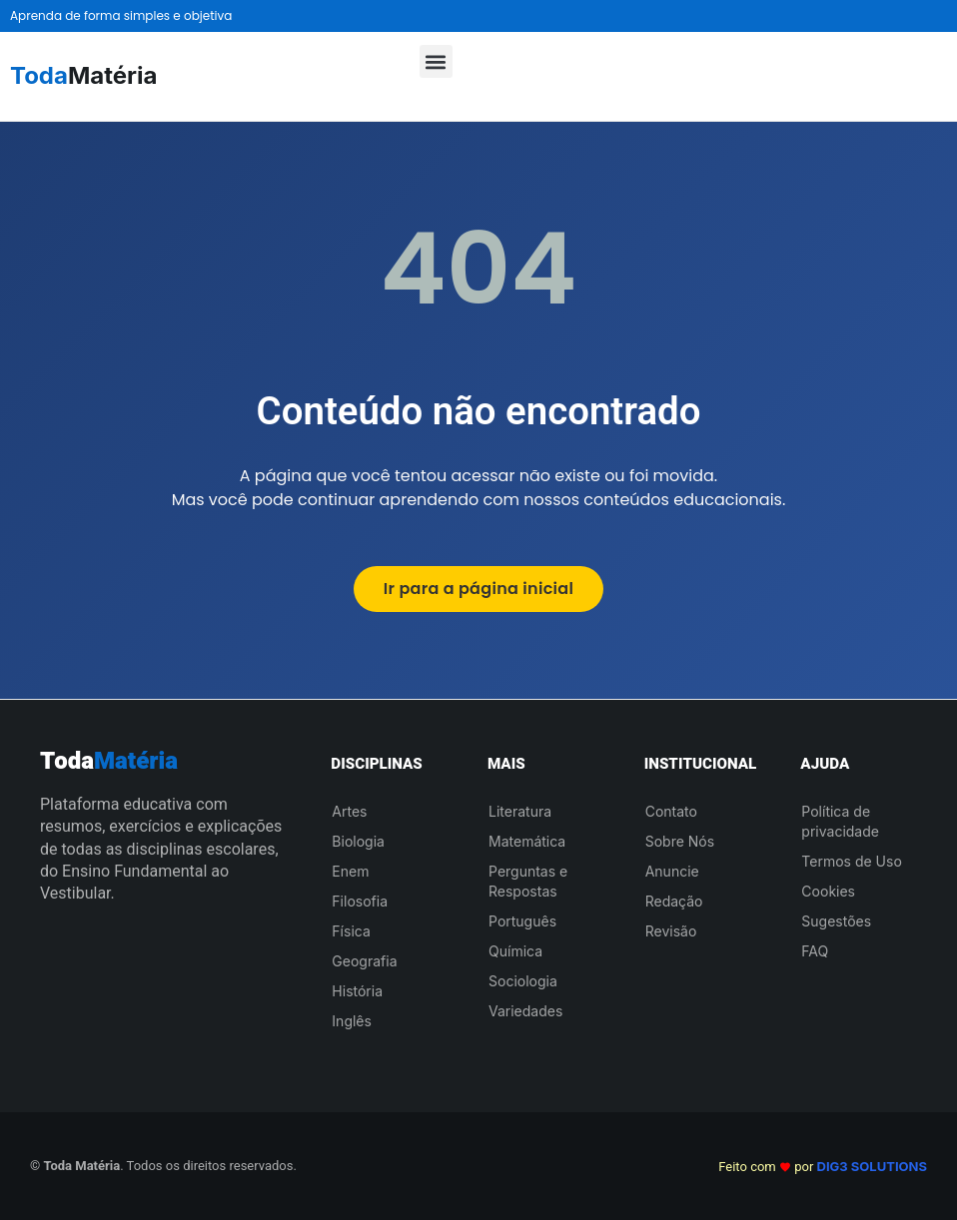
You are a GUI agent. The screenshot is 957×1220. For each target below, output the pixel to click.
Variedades (525, 1010)
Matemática (526, 841)
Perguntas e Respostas (527, 881)
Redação (674, 901)
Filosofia (360, 901)
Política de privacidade (840, 821)
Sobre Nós (679, 841)
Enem (350, 871)
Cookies (828, 891)
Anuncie (672, 871)
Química (515, 950)
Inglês (352, 1020)
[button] (436, 61)
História (357, 990)
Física (351, 930)
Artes (349, 811)
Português (522, 921)
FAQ (814, 950)
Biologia (358, 841)
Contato (671, 811)
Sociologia (522, 980)
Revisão (671, 930)
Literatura (519, 811)
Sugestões (836, 921)
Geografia (364, 960)
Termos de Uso (851, 861)
